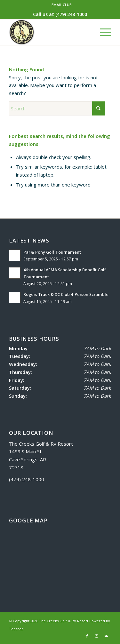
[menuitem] (61, 4)
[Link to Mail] (106, 636)
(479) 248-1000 (71, 14)
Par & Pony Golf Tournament (52, 252)
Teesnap (16, 628)
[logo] (50, 32)
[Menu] (102, 32)
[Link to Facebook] (87, 636)
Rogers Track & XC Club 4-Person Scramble (65, 294)
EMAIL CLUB (62, 4)
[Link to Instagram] (96, 636)
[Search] (57, 108)
